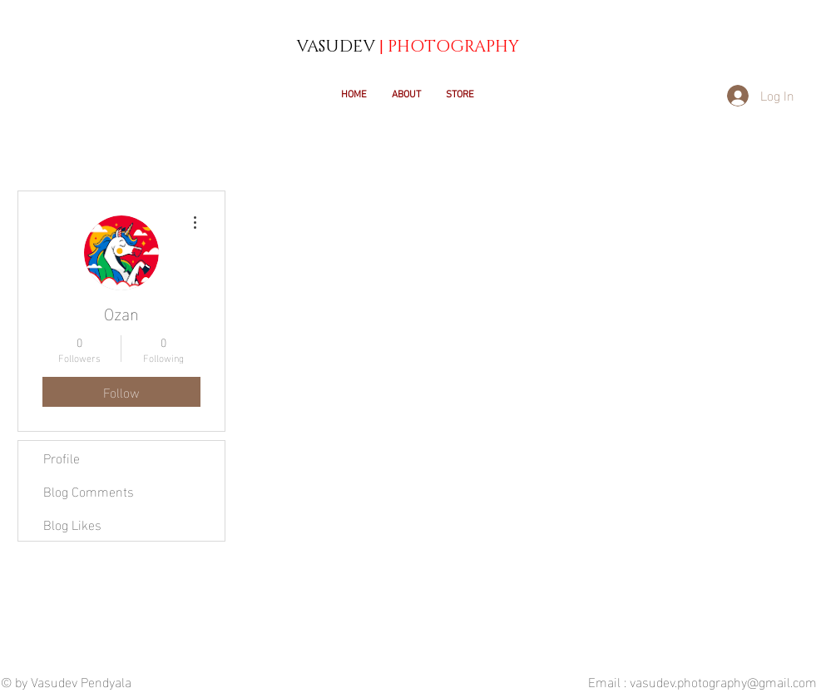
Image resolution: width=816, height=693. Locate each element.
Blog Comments (88, 490)
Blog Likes (72, 524)
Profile (61, 457)
